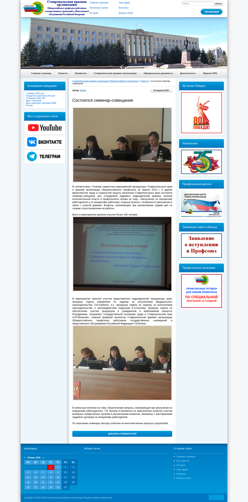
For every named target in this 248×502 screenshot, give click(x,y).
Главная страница (99, 2)
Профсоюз (81, 73)
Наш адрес (124, 2)
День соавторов (33, 100)
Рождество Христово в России (40, 96)
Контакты (123, 7)
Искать (218, 3)
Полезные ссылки (99, 7)
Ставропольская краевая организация (115, 73)
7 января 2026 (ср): (35, 93)
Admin (83, 90)
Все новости (183, 461)
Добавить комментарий (122, 434)
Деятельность (188, 73)
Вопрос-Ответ (126, 13)
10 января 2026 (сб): (35, 98)
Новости (63, 73)
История (94, 13)
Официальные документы (158, 73)
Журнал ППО (210, 73)
